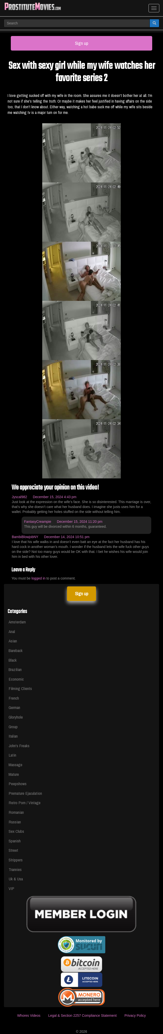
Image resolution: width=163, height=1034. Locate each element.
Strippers (16, 860)
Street (13, 850)
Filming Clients (20, 688)
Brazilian (15, 669)
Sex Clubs (16, 831)
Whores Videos (29, 1015)
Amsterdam (17, 622)
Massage (15, 764)
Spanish (15, 841)
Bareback (16, 650)
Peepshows (18, 783)
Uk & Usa (16, 879)
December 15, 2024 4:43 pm (54, 497)
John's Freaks (19, 745)
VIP (11, 888)
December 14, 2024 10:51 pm (66, 537)
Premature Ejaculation (25, 793)
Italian (13, 736)
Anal (12, 631)
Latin (12, 755)
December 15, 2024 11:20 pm (79, 522)
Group (13, 726)
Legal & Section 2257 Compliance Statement (82, 1015)
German (14, 707)
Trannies (15, 869)
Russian (15, 822)
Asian (13, 641)
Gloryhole (16, 717)
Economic (16, 679)
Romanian (16, 812)
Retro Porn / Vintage (25, 802)
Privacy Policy (135, 1015)
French (14, 698)
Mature (14, 774)
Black (13, 660)
